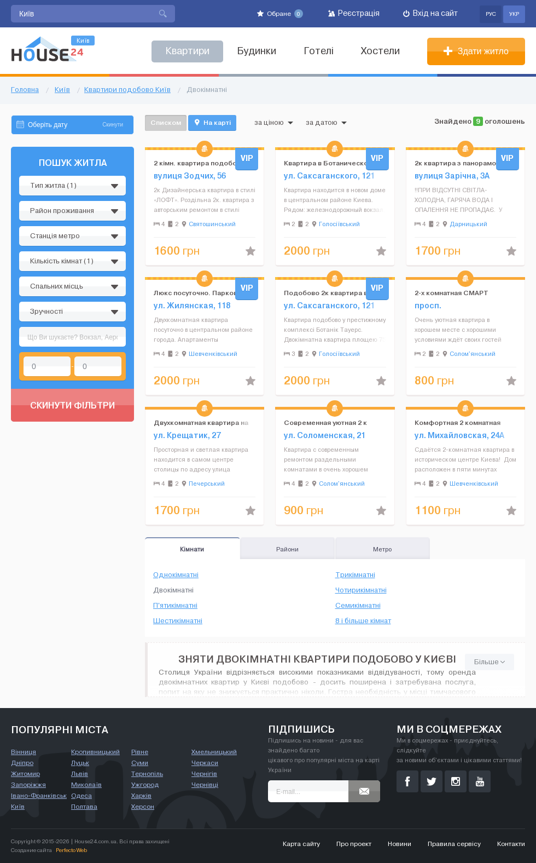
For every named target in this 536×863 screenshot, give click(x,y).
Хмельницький (214, 751)
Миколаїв (86, 784)
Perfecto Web (71, 850)
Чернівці (204, 784)
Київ (18, 806)
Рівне (139, 751)
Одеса (81, 795)
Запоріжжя (28, 784)
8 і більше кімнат (363, 621)
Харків (141, 795)
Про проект (353, 844)
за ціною (273, 122)
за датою (326, 122)
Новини (399, 844)
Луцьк (80, 762)
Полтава (84, 806)
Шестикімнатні (177, 621)
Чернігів (204, 773)
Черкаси (204, 762)
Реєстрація (354, 13)
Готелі (319, 51)
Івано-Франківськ (39, 795)
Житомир (25, 773)
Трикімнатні (355, 575)
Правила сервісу (454, 844)
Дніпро (22, 762)
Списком (165, 122)
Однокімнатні (176, 575)
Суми (139, 762)
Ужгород (145, 784)
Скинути (112, 125)
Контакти (511, 844)
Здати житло (476, 51)
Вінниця (23, 751)
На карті (212, 122)
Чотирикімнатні (361, 590)
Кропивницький (95, 751)
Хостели (380, 51)
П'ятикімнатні (175, 605)
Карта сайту (301, 844)
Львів (79, 773)
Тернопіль (147, 773)
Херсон (142, 806)
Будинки (256, 51)
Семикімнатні (358, 605)
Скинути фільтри (72, 405)
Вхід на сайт (430, 13)
